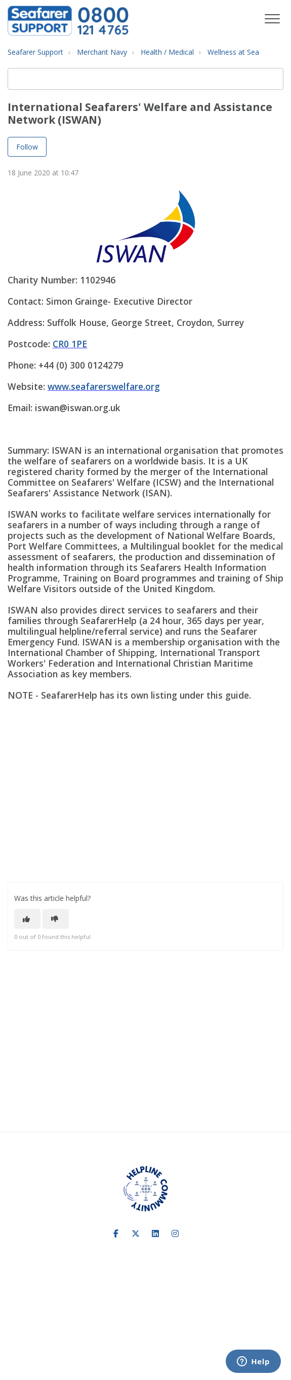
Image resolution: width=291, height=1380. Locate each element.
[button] (272, 19)
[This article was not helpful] (56, 919)
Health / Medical (167, 52)
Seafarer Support (35, 52)
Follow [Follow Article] (27, 147)
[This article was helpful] (27, 919)
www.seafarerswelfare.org (104, 386)
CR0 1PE (70, 344)
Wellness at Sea (233, 52)
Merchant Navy (102, 52)
